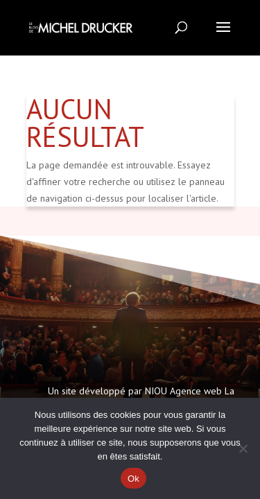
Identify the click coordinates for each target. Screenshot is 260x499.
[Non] (243, 448)
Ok (133, 478)
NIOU (156, 391)
